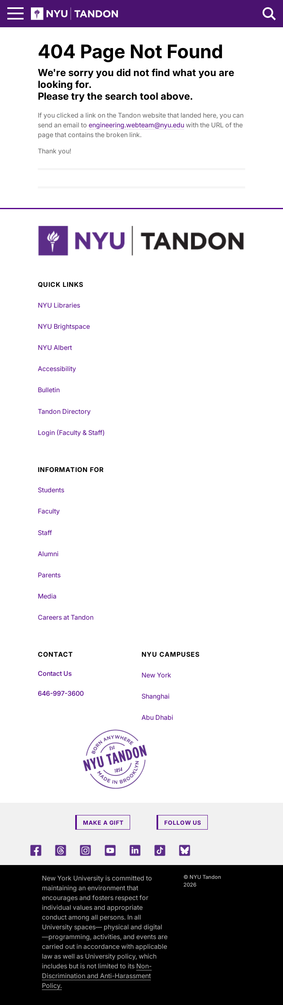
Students (51, 490)
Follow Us (182, 822)
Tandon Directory (64, 411)
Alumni (48, 554)
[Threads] (60, 850)
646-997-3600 (61, 693)
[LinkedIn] (135, 850)
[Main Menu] (15, 13)
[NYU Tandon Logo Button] (141, 240)
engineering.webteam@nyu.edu (136, 125)
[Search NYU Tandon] (269, 14)
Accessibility (57, 369)
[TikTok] (159, 850)
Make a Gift (103, 822)
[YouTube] (110, 850)
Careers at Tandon (66, 617)
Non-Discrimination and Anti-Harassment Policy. (97, 976)
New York (156, 675)
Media (47, 596)
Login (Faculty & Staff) (71, 432)
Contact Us (55, 673)
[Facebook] (35, 850)
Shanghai (156, 696)
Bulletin (49, 390)
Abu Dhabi (157, 717)
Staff (45, 533)
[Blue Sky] (184, 850)
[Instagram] (85, 850)
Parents (49, 575)
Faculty (49, 511)
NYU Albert (55, 347)
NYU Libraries (59, 305)
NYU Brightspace (64, 326)
